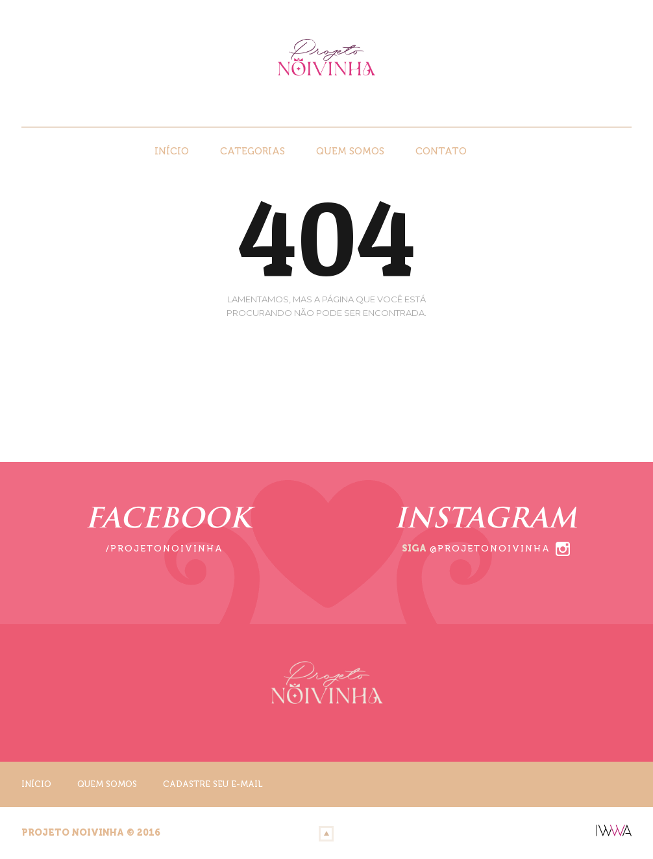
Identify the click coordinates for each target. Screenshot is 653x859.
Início (171, 151)
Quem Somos (350, 151)
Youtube (622, 105)
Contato (441, 151)
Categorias (252, 151)
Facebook (586, 105)
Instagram (604, 105)
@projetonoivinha (490, 548)
